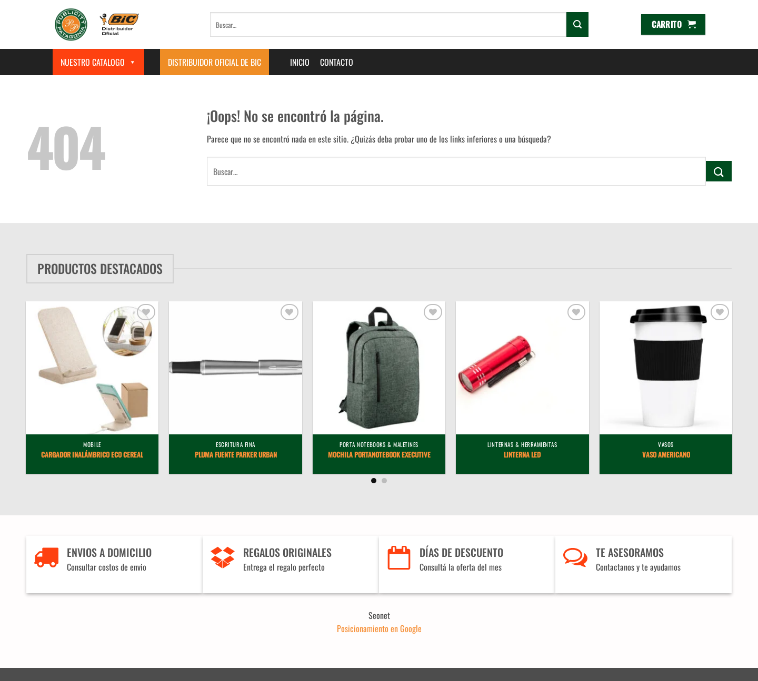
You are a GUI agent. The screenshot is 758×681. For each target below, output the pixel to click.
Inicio (300, 62)
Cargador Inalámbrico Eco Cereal (92, 455)
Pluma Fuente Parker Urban (236, 455)
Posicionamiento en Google (379, 628)
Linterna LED (522, 455)
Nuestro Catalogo (98, 62)
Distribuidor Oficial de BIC (214, 62)
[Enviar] (577, 24)
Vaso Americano (666, 455)
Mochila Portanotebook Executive (379, 455)
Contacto (336, 62)
